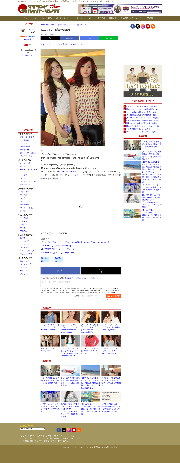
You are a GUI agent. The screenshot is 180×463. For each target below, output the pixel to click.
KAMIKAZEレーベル (67, 171)
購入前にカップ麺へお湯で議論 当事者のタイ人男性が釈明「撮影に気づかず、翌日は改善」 (144, 123)
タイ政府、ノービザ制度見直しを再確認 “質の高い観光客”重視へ (144, 106)
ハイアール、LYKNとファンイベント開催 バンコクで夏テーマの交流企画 (151, 188)
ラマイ (22, 228)
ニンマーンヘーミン (28, 244)
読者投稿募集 (28, 441)
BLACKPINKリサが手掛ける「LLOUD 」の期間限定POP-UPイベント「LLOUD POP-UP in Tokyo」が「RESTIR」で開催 (152, 201)
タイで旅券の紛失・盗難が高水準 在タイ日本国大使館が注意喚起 (144, 120)
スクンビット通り (27, 137)
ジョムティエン (26, 185)
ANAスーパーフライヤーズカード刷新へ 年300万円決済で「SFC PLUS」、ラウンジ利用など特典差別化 (144, 132)
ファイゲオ (24, 248)
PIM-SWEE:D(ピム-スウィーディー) (57, 252)
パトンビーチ (25, 192)
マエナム (23, 231)
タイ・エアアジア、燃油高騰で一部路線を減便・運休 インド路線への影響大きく (151, 155)
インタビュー (78, 18)
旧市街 (22, 238)
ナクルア (23, 175)
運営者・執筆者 (50, 441)
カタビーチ (24, 205)
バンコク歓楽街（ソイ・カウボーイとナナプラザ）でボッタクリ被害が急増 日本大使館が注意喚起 (144, 129)
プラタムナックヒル (28, 181)
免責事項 (40, 436)
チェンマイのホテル (26, 235)
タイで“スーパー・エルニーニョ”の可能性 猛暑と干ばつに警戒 (144, 118)
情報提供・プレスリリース (71, 438)
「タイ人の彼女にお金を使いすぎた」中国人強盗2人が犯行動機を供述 (50, 380)
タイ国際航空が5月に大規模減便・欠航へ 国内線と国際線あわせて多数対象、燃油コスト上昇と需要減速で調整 (144, 115)
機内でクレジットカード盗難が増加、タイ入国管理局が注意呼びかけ (144, 109)
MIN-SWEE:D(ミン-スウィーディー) (57, 249)
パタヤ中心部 (25, 163)
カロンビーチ (25, 201)
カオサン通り (25, 150)
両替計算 (113, 18)
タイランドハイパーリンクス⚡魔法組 (84, 447)
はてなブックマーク (89, 38)
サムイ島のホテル (25, 215)
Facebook (69, 38)
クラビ (22, 274)
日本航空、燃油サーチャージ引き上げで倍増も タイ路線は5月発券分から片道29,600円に (144, 126)
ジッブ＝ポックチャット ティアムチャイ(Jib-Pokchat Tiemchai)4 (50, 327)
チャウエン (24, 218)
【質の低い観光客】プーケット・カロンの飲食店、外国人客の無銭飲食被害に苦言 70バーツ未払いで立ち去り (90, 383)
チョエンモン (25, 221)
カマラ (22, 198)
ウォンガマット (26, 178)
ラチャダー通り (26, 146)
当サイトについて (28, 436)
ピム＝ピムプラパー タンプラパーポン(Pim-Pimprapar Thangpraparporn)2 (75, 242)
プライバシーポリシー (69, 436)
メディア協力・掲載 (51, 438)
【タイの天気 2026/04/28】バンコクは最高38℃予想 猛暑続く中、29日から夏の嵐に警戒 (90, 409)
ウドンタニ (24, 271)
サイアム (23, 143)
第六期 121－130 (68, 44)
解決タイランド (62, 18)
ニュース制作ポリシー (31, 438)
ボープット (24, 224)
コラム (91, 18)
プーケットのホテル (26, 189)
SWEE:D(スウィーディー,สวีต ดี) (56, 246)
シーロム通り (25, 140)
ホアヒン (23, 267)
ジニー (77, 175)
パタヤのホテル (24, 160)
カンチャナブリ (26, 264)
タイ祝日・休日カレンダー (132, 18)
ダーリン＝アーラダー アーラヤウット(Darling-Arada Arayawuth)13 (110, 327)
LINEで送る (108, 38)
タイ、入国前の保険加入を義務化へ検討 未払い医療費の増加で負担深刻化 (144, 112)
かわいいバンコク (49, 44)
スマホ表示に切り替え (108, 447)
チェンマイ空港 (26, 254)
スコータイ (24, 261)
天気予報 (101, 18)
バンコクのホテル (25, 134)
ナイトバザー (25, 241)
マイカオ (23, 195)
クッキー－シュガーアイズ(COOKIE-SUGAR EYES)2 (90, 350)
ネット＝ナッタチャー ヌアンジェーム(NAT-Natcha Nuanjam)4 (110, 350)
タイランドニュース (28, 18)
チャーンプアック (27, 251)
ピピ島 (22, 211)
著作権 (48, 436)
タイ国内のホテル (25, 258)
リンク (55, 436)
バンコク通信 (46, 18)
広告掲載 (38, 441)
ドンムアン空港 (26, 156)
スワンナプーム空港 (28, 153)
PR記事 (150, 18)
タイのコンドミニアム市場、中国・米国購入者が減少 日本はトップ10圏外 (151, 178)
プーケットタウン (27, 208)
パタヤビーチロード (28, 166)
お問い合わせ (63, 441)
